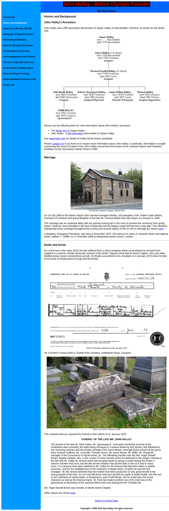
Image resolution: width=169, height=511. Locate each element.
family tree (61, 130)
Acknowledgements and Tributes (19, 57)
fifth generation (75, 133)
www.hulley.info (57, 138)
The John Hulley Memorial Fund (18, 62)
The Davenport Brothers (15, 40)
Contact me (8, 85)
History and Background (15, 23)
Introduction (9, 17)
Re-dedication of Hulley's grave (18, 68)
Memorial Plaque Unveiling (16, 73)
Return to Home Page (106, 500)
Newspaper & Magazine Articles (18, 34)
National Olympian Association (18, 45)
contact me (58, 143)
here (73, 493)
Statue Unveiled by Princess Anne (19, 79)
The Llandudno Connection (16, 51)
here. (161, 228)
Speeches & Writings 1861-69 (17, 28)
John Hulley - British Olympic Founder (106, 4)
